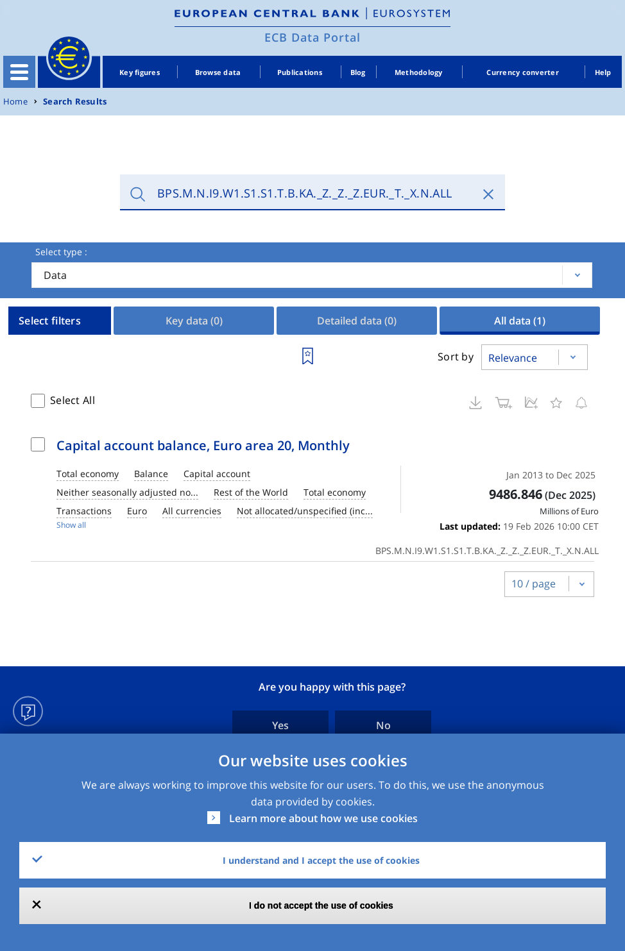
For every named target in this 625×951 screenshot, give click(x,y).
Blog (358, 72)
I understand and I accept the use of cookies (321, 860)
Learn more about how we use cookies (323, 818)
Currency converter (522, 72)
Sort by (456, 356)
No (383, 725)
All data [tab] (519, 321)
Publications (299, 72)
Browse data (218, 72)
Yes (280, 725)
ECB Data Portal (312, 37)
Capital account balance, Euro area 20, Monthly (203, 445)
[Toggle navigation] (19, 72)
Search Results (75, 101)
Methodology (419, 72)
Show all (71, 524)
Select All (72, 400)
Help (603, 72)
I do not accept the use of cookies (321, 905)
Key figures (139, 72)
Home (15, 101)
